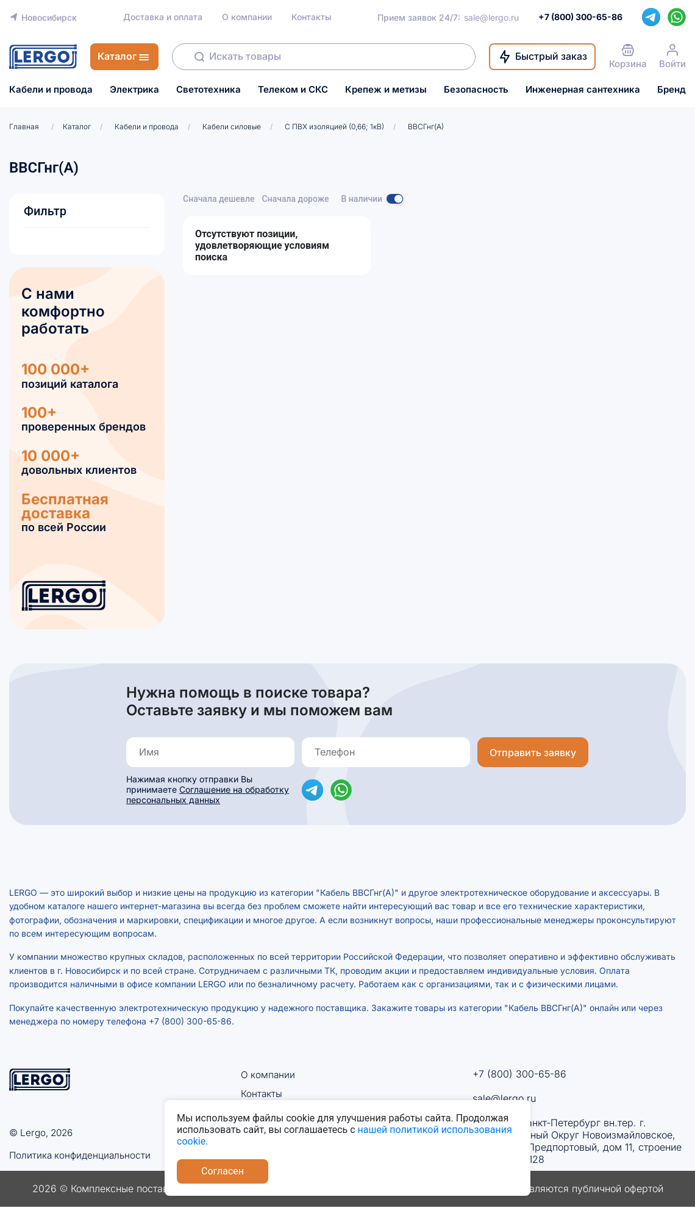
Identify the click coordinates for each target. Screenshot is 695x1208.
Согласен (222, 1171)
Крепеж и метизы (386, 89)
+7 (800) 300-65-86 (519, 1074)
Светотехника (208, 89)
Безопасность (476, 89)
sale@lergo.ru (491, 17)
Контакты (311, 17)
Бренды (675, 89)
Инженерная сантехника (583, 89)
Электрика (134, 89)
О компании (247, 17)
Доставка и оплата (162, 17)
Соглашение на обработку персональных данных (207, 794)
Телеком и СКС (293, 89)
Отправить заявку (533, 752)
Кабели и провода (51, 89)
